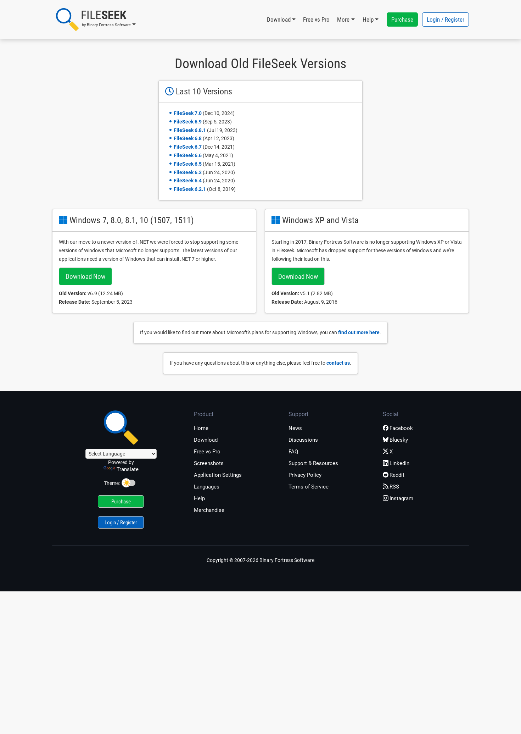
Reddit (393, 475)
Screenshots (209, 463)
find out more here (359, 332)
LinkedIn (396, 463)
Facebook (398, 428)
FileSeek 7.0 (188, 113)
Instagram (398, 498)
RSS (391, 487)
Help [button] (368, 19)
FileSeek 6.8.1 (190, 130)
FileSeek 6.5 (188, 164)
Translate (121, 469)
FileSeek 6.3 (188, 172)
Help (199, 498)
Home (201, 428)
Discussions (303, 440)
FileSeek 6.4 (188, 180)
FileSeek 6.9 (188, 122)
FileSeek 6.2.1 (190, 189)
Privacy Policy (304, 475)
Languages (206, 487)
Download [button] (279, 19)
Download (206, 440)
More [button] (343, 19)
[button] (96, 19)
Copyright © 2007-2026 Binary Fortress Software (260, 560)
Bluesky (395, 440)
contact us (338, 363)
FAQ (293, 451)
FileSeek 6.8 (188, 138)
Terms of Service (308, 487)
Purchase (402, 19)
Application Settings (218, 475)
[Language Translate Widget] (121, 454)
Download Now (85, 276)
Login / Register (445, 19)
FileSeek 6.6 (188, 155)
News (295, 428)
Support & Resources (313, 463)
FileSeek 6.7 (188, 147)
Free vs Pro (316, 19)
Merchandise (209, 510)
